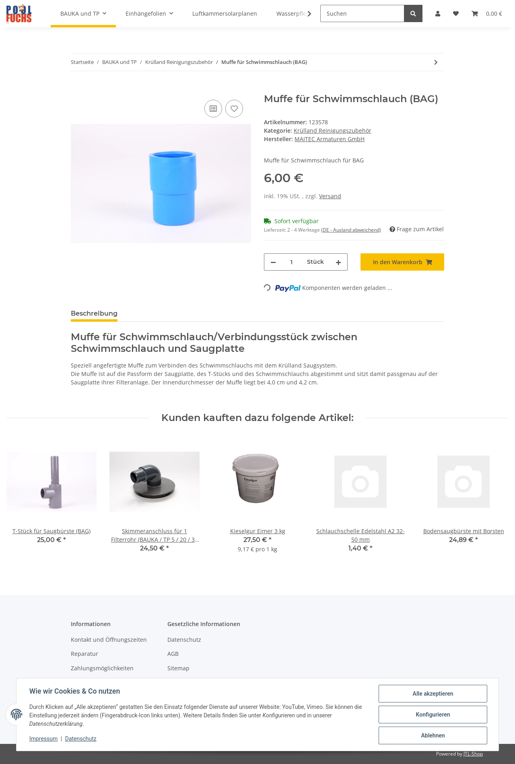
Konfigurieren (433, 714)
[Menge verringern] (273, 262)
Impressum (43, 739)
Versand (330, 196)
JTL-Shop (473, 753)
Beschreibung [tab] (94, 313)
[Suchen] (362, 13)
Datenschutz (184, 639)
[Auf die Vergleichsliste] (213, 108)
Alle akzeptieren (432, 693)
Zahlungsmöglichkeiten (102, 668)
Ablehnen (433, 735)
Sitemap (178, 668)
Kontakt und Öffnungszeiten (109, 639)
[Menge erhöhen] (338, 262)
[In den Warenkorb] (77, 88)
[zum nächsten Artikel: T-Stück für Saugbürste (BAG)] (436, 62)
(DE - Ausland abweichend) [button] (351, 229)
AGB (173, 653)
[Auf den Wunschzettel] (234, 108)
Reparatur (84, 653)
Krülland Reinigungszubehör (332, 130)
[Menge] (291, 262)
